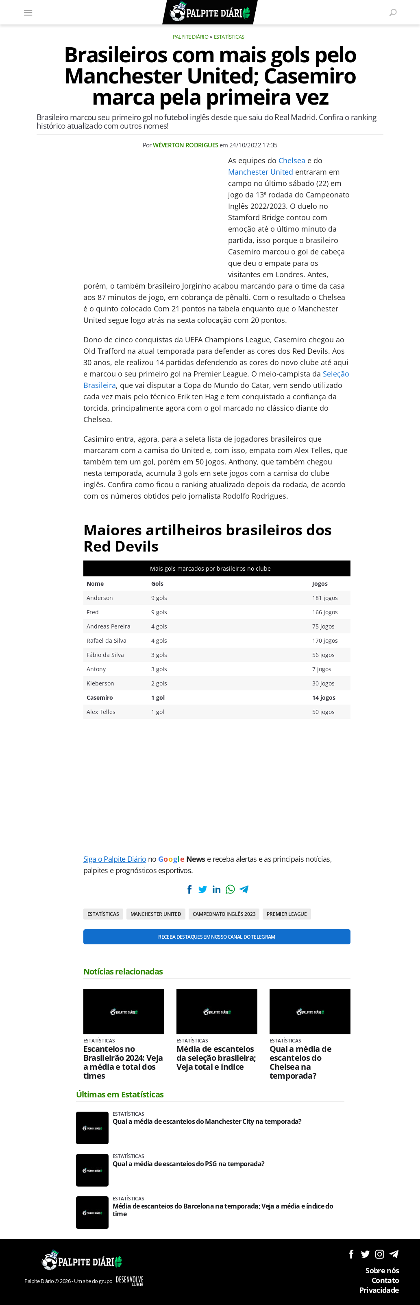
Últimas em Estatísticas (120, 1094)
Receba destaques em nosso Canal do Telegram (216, 936)
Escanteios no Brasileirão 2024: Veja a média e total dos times (123, 1062)
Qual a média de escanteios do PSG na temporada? (189, 1164)
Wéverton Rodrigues (185, 145)
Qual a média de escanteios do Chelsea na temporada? (300, 1062)
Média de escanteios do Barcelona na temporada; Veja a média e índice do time (223, 1210)
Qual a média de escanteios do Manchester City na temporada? (207, 1121)
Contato (385, 1280)
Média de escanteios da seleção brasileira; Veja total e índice (216, 1057)
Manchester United (260, 172)
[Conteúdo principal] (210, 652)
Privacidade (379, 1290)
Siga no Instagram (379, 1254)
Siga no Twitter (365, 1254)
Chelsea (292, 160)
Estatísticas (229, 36)
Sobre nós (382, 1270)
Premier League (287, 914)
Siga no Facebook (351, 1254)
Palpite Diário (191, 36)
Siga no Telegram (394, 1254)
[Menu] (28, 12)
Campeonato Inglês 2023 (224, 914)
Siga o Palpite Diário (114, 859)
